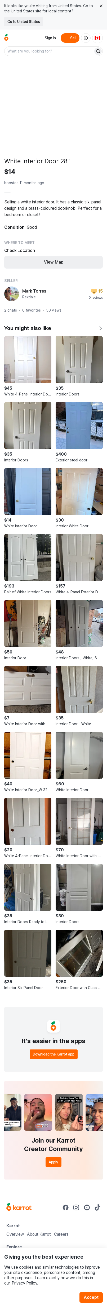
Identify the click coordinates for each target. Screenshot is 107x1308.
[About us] (86, 38)
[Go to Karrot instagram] (76, 1207)
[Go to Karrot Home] (19, 1207)
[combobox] (49, 51)
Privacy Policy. (25, 1283)
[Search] (98, 51)
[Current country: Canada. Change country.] (97, 38)
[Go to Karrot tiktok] (97, 1207)
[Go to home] (6, 38)
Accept (91, 1297)
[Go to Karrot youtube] (87, 1207)
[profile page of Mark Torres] (11, 294)
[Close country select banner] (101, 5)
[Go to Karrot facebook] (66, 1207)
